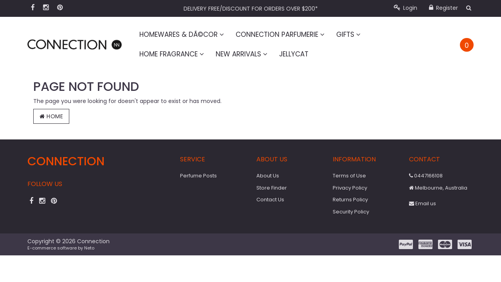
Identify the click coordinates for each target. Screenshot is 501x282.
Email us (422, 203)
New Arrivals (241, 54)
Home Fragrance (171, 54)
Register (443, 8)
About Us (267, 175)
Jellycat (293, 54)
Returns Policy (350, 199)
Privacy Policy (350, 188)
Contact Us (270, 199)
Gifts (348, 34)
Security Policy (351, 211)
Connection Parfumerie (280, 34)
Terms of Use (349, 175)
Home (51, 116)
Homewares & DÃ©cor (181, 34)
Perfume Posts (198, 175)
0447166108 (426, 175)
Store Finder (271, 188)
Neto (89, 248)
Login (405, 8)
